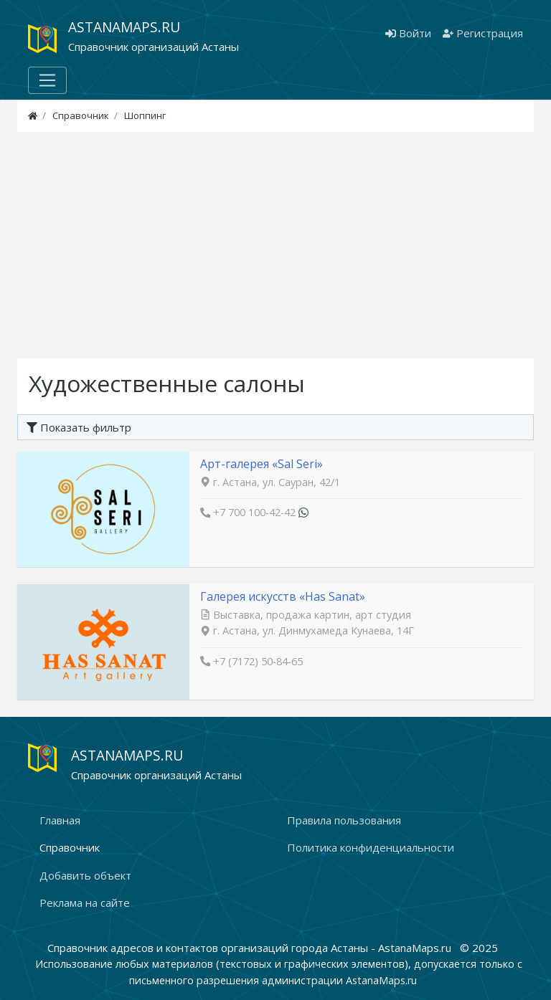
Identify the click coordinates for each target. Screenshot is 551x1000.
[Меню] (47, 80)
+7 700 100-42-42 (254, 512)
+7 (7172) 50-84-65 (258, 661)
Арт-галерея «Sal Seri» (261, 464)
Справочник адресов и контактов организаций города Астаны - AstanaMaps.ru (250, 948)
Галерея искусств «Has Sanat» (282, 596)
